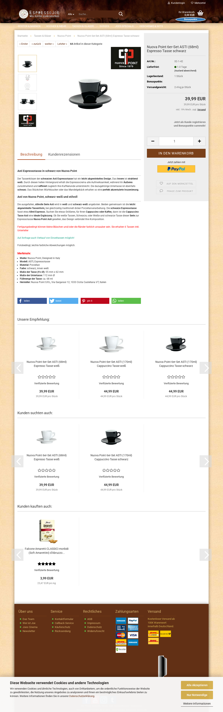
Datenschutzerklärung (81, 696)
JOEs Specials (124, 26)
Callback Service (64, 623)
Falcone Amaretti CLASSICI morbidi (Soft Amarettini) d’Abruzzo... (46, 550)
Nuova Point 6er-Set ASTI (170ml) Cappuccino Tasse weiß (111, 363)
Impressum (93, 623)
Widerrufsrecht (95, 631)
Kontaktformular (64, 619)
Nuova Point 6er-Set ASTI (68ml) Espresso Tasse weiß (47, 363)
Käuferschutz (62, 627)
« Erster (23, 43)
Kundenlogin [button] (176, 3)
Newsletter (29, 631)
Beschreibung (31, 154)
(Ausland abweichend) (185, 70)
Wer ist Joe (29, 623)
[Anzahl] (176, 141)
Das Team (28, 619)
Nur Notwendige (197, 695)
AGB (89, 619)
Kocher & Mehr (56, 26)
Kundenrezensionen (64, 154)
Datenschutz (94, 627)
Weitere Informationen (197, 703)
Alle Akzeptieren (197, 685)
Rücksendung (62, 631)
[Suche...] (71, 14)
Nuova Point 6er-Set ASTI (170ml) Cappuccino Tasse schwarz (176, 363)
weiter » (49, 43)
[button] (153, 141)
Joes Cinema (30, 627)
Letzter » (62, 43)
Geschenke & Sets (151, 26)
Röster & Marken (29, 26)
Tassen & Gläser (83, 26)
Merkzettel (198, 3)
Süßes (104, 26)
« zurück (36, 43)
